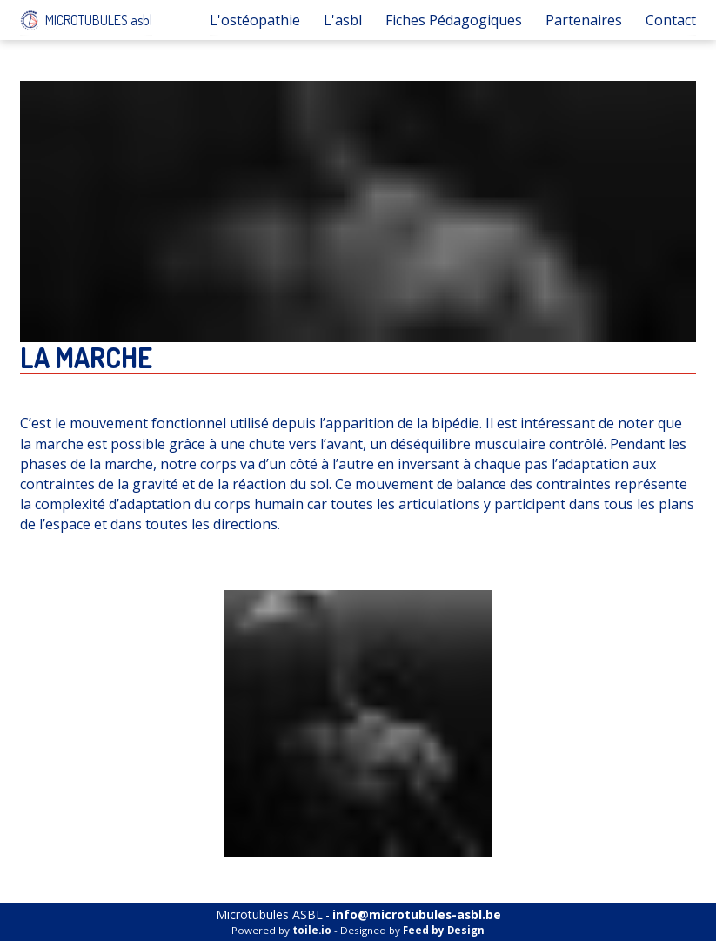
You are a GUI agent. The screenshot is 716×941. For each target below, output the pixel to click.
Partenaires (583, 20)
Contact (671, 20)
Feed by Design (444, 930)
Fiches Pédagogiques (453, 20)
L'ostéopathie (255, 20)
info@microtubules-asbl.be (416, 915)
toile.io (311, 930)
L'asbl (343, 20)
